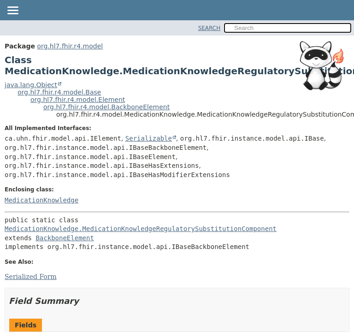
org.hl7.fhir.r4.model (70, 46)
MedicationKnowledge (41, 200)
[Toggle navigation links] (12, 11)
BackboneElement (64, 238)
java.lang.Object (31, 85)
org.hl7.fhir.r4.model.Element (77, 99)
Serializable (148, 138)
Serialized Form (31, 276)
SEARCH (209, 28)
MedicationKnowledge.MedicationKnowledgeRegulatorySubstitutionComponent (141, 228)
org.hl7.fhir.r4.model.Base (59, 92)
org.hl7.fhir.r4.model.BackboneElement (106, 107)
